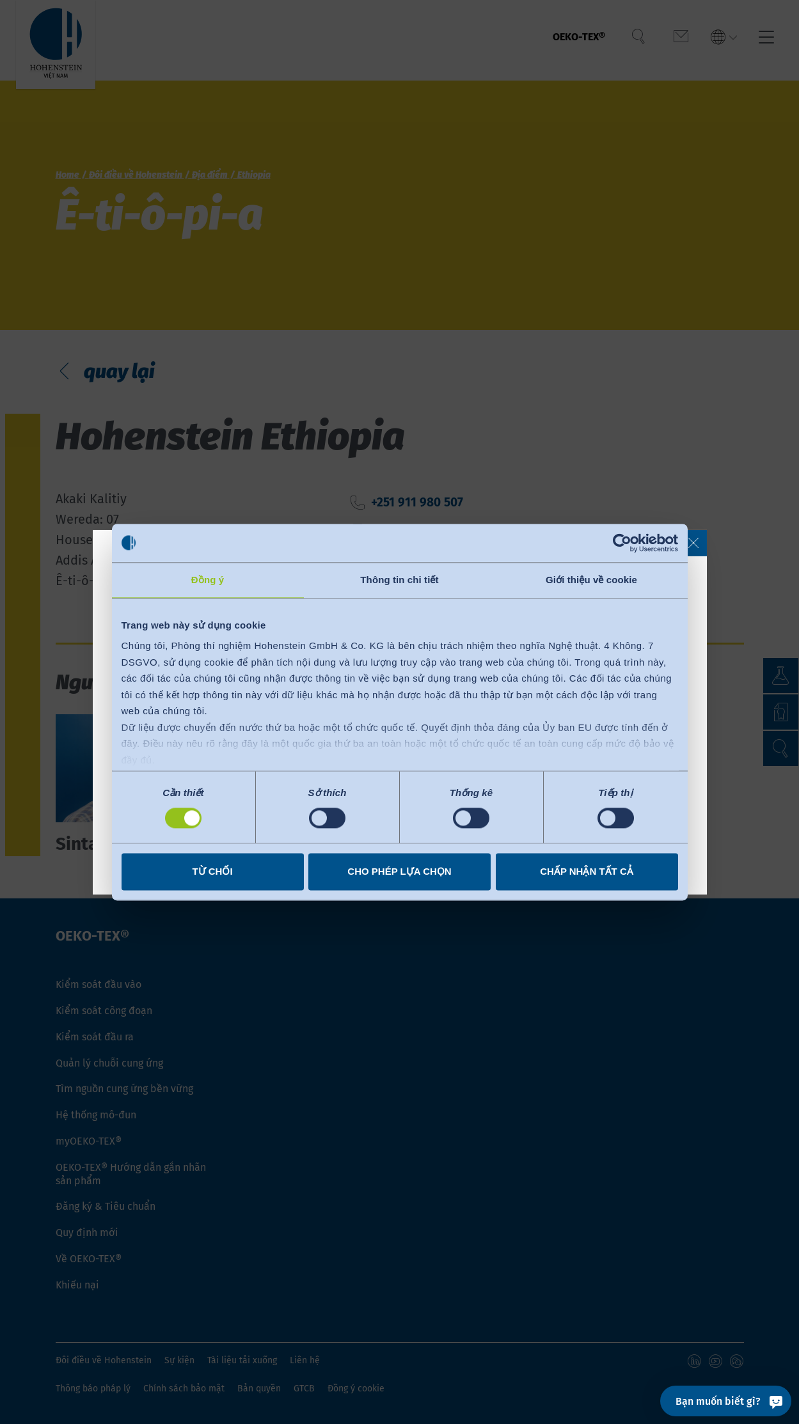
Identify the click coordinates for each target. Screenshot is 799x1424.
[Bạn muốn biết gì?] (725, 1401)
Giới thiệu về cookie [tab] (591, 579)
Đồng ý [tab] (207, 579)
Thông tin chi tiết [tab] (399, 579)
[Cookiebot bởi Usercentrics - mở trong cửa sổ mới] (622, 542)
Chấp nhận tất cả (586, 871)
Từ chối (212, 871)
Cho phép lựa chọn (399, 871)
